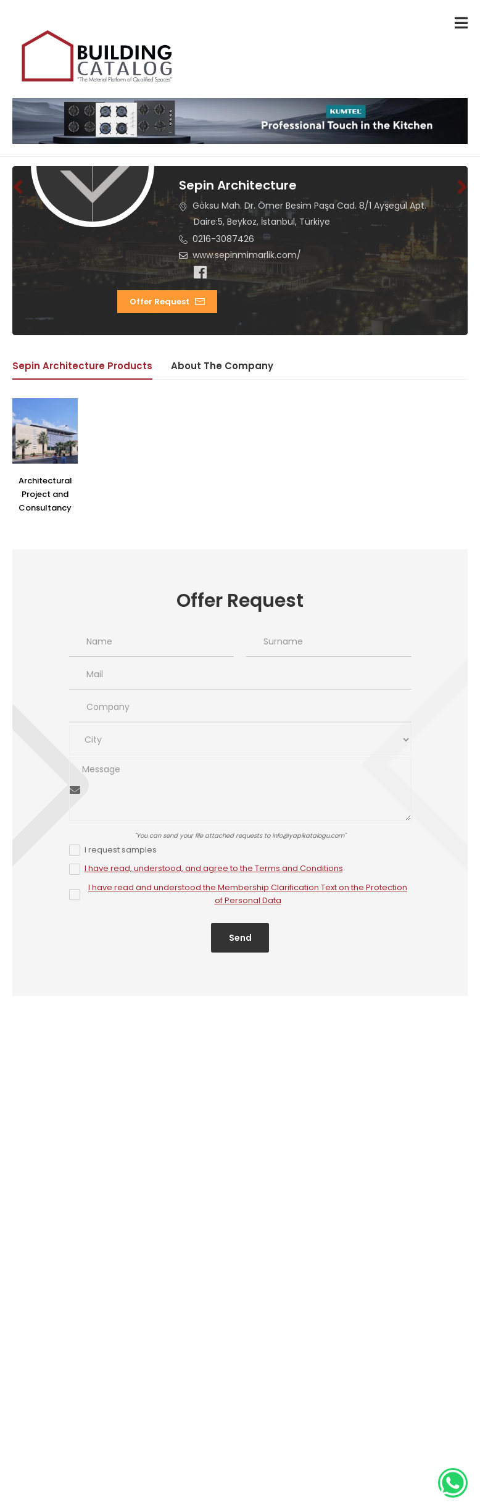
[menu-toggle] (461, 23)
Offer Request (160, 301)
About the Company (222, 365)
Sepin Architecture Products (82, 365)
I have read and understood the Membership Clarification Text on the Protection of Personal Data (247, 894)
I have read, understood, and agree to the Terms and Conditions (214, 868)
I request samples (121, 850)
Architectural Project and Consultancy (45, 494)
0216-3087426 (224, 239)
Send (240, 938)
